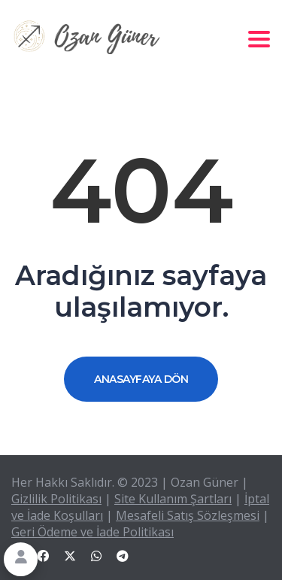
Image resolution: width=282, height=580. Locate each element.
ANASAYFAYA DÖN (141, 379)
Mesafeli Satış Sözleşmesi (187, 515)
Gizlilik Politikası (56, 498)
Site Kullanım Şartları (173, 498)
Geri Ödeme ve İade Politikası (92, 532)
